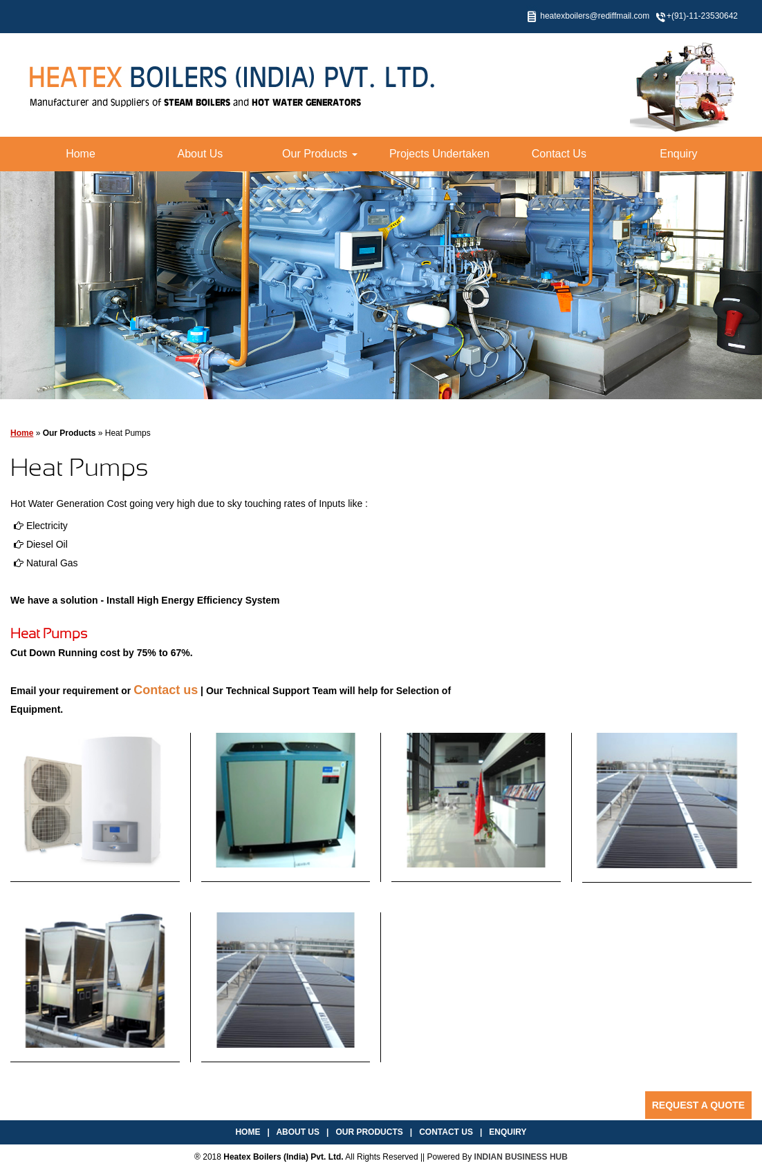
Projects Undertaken (439, 154)
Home (80, 154)
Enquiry (678, 154)
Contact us (165, 690)
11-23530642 (713, 16)
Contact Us (559, 154)
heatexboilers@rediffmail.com (594, 16)
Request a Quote (698, 1105)
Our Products (319, 154)
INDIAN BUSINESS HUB (521, 1157)
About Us (200, 154)
